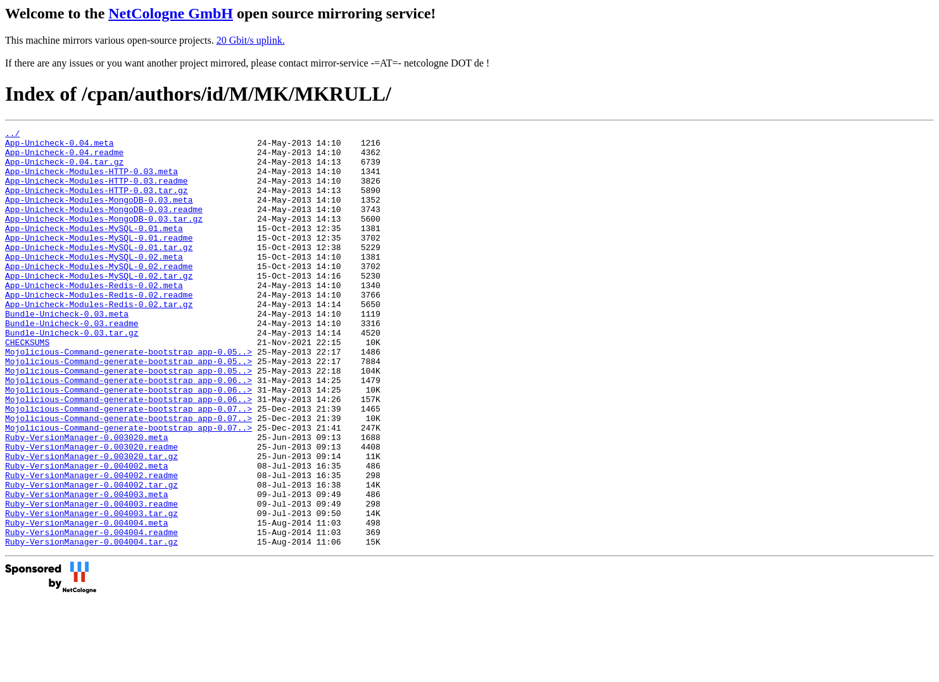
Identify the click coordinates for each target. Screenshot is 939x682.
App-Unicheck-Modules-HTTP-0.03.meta (91, 180)
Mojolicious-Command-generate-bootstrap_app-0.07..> (128, 465)
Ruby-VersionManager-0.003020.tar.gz (91, 522)
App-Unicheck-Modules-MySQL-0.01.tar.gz (98, 271)
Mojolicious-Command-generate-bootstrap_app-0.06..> (128, 431)
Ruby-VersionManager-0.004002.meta (86, 534)
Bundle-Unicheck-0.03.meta (67, 351)
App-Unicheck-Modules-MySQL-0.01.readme (98, 260)
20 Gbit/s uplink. (251, 40)
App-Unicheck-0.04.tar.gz (64, 169)
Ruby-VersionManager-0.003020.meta (86, 499)
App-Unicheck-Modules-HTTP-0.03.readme (96, 192)
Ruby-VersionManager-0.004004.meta (86, 602)
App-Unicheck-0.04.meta (59, 146)
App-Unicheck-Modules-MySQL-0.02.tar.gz (98, 306)
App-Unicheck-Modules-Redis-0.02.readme (98, 328)
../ (12, 135)
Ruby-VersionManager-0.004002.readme (91, 545)
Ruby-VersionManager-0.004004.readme (91, 613)
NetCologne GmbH (170, 13)
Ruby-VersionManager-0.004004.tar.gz (91, 625)
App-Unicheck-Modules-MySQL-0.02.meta (94, 283)
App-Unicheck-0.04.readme (64, 157)
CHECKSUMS (27, 385)
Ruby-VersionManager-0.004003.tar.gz (91, 591)
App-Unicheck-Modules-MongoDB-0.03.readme (104, 226)
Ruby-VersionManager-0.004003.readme (91, 579)
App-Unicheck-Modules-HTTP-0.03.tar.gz (96, 203)
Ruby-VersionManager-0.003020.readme (91, 511)
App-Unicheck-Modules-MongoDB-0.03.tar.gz (104, 237)
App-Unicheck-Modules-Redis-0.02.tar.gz (98, 340)
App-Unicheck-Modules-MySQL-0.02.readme (98, 294)
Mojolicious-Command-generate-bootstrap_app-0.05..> (128, 397)
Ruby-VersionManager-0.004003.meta (86, 568)
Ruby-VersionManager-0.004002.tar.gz (91, 556)
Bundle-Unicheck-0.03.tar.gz (72, 374)
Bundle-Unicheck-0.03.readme (72, 363)
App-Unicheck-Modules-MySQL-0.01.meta (94, 249)
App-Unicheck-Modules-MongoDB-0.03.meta (98, 214)
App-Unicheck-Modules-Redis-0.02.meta (94, 317)
